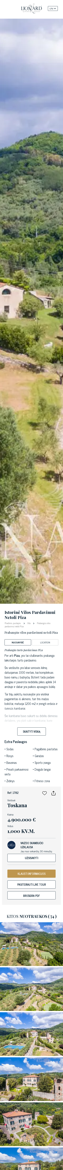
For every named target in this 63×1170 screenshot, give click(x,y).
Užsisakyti (31, 858)
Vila (29, 623)
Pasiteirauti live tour (31, 884)
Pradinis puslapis (13, 623)
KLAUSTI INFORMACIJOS (32, 873)
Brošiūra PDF (31, 895)
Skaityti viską (31, 731)
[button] (44, 792)
